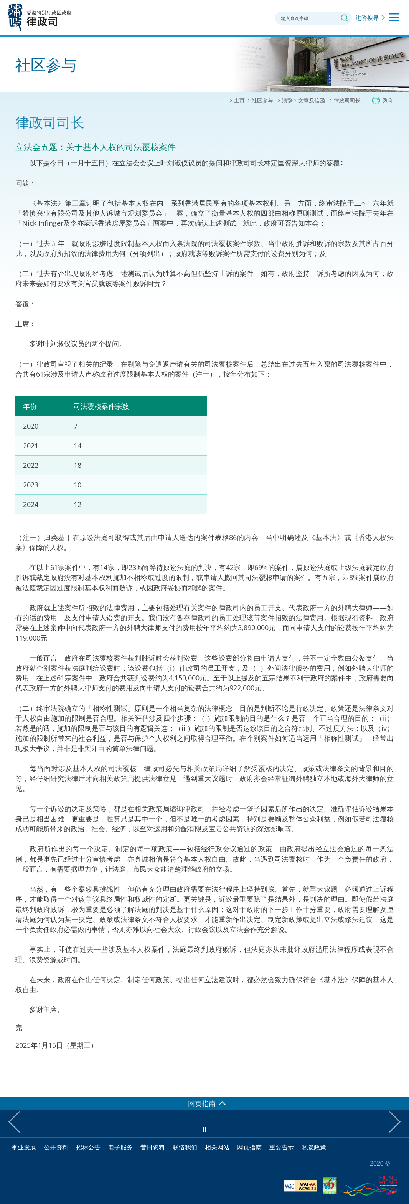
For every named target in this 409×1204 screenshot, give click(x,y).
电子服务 (120, 1147)
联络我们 (185, 1147)
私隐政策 (314, 1147)
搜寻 (345, 18)
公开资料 (56, 1147)
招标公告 (88, 1147)
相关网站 (217, 1147)
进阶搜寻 (367, 17)
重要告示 (281, 1147)
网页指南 (249, 1147)
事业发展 (24, 1147)
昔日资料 (152, 1147)
